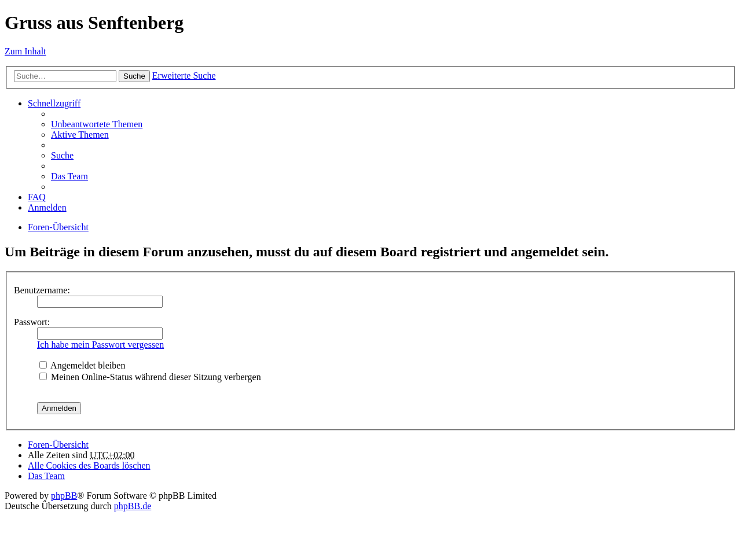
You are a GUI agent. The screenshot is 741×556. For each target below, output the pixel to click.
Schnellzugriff (54, 103)
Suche (134, 76)
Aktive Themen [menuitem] (80, 134)
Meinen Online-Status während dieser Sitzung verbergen (150, 377)
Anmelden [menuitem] (47, 207)
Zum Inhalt (25, 51)
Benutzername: (42, 290)
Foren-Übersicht (58, 227)
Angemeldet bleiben (82, 365)
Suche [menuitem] (62, 155)
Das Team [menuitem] (69, 176)
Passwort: (32, 322)
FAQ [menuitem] (37, 197)
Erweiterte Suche (184, 75)
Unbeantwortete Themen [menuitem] (96, 124)
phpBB (64, 495)
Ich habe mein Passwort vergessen (100, 344)
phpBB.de (132, 506)
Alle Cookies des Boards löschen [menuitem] (89, 465)
